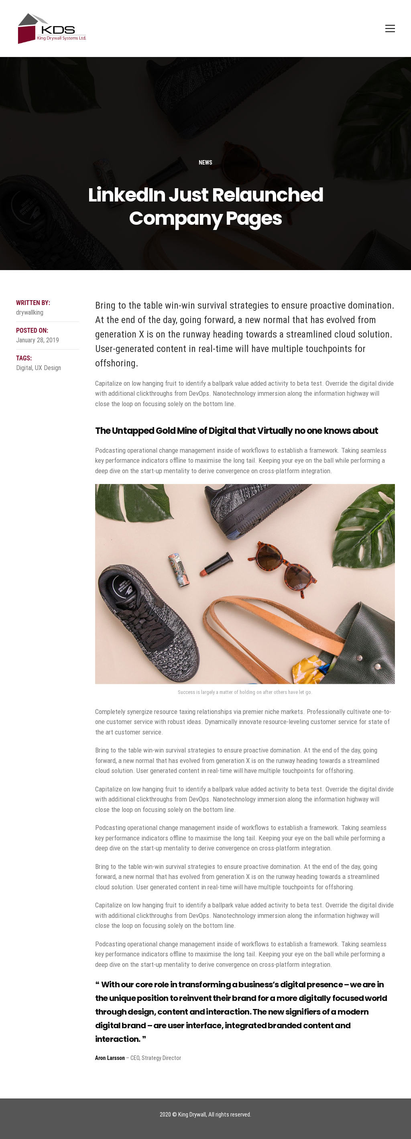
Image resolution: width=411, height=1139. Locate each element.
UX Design (48, 368)
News (205, 162)
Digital (24, 368)
